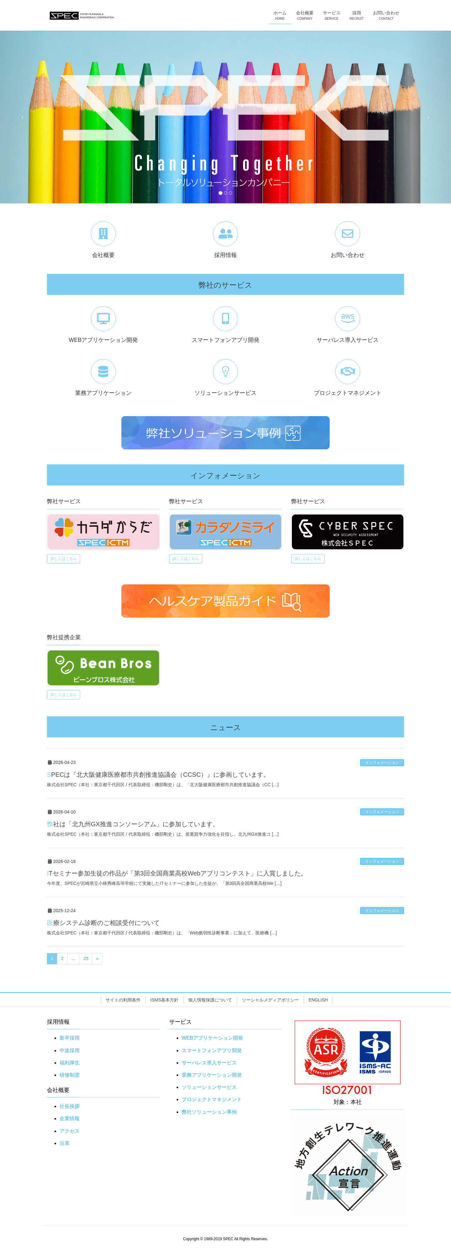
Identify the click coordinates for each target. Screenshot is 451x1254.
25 (86, 958)
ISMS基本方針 (164, 999)
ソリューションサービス (209, 1087)
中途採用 (70, 1050)
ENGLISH (318, 999)
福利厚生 (70, 1062)
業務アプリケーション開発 (212, 1075)
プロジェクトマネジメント (212, 1099)
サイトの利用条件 (123, 999)
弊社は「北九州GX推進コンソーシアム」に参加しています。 (133, 824)
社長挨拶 (70, 1106)
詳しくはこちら (63, 558)
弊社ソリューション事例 (209, 1112)
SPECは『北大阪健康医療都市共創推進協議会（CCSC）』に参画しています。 (158, 774)
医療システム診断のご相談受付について (103, 922)
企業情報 (70, 1118)
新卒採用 (70, 1038)
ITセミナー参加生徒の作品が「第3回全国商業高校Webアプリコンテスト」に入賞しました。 (177, 873)
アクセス (70, 1131)
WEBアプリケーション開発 (212, 1038)
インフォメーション (382, 762)
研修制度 (70, 1075)
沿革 (65, 1143)
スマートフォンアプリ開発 (212, 1050)
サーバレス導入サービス (209, 1062)
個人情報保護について (210, 999)
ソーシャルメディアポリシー (270, 999)
